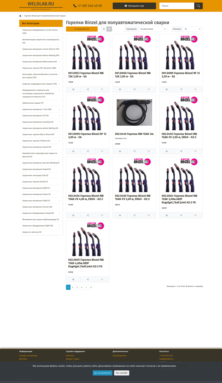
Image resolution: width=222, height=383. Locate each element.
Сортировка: (131, 29)
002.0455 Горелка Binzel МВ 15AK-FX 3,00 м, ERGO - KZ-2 (179, 135)
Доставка (23, 359)
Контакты (70, 356)
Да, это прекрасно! (103, 373)
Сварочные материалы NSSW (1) (36, 188)
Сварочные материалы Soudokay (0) (37, 122)
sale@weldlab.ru (166, 359)
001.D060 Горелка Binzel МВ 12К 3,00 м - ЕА (133, 74)
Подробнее (183, 366)
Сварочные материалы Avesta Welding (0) (40, 128)
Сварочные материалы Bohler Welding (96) (40, 55)
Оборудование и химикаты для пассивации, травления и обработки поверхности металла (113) (38, 93)
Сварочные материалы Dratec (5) (36, 194)
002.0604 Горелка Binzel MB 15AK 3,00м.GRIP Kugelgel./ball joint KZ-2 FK (179, 199)
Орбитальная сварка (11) (32, 103)
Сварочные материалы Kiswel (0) (36, 169)
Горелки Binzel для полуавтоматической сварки (45, 16)
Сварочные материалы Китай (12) (36, 147)
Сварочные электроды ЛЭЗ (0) (35, 175)
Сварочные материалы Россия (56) (37, 207)
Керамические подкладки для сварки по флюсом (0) (39, 155)
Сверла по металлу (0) (31, 232)
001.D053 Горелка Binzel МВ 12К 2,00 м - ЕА (86, 74)
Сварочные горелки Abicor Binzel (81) (38, 134)
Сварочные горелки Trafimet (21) (36, 141)
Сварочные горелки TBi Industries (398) (39, 68)
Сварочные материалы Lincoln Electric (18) (40, 49)
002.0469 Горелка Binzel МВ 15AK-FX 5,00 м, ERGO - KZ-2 (132, 197)
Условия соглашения (28, 356)
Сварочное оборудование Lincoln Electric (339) (40, 31)
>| (91, 287)
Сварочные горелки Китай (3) (35, 182)
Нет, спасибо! (121, 373)
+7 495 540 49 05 (166, 356)
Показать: (177, 29)
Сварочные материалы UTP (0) (35, 116)
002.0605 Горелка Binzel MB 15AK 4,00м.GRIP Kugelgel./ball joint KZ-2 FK (86, 263)
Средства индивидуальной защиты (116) (39, 84)
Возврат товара (72, 359)
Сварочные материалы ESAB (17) (36, 201)
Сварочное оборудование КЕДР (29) (37, 226)
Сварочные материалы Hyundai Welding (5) (40, 163)
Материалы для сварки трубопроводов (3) (40, 219)
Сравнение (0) (82, 29)
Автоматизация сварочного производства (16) (40, 41)
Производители (119, 356)
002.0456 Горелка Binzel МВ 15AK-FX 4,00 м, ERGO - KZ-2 (86, 197)
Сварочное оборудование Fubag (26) (38, 213)
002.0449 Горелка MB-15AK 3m (134, 134)
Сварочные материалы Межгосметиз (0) (39, 62)
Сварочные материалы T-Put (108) (36, 109)
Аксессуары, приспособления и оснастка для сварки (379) (39, 76)
